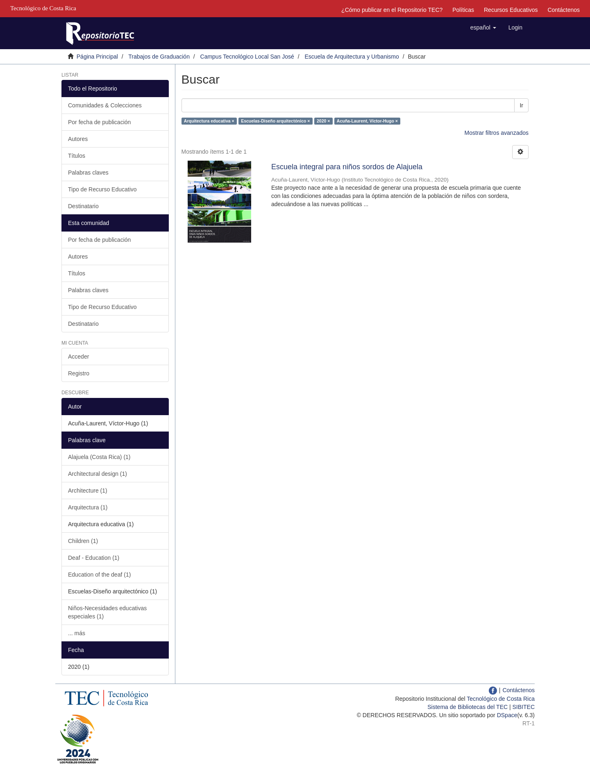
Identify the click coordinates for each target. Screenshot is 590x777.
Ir (521, 105)
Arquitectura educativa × (209, 120)
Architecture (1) (87, 490)
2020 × (323, 120)
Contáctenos (563, 10)
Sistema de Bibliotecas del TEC (467, 707)
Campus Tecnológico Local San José (247, 56)
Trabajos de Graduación (159, 56)
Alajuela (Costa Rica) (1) (99, 457)
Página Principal (97, 56)
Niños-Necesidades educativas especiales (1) (107, 612)
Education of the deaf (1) (99, 574)
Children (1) (83, 541)
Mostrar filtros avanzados (497, 133)
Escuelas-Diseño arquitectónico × (275, 120)
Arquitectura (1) (87, 507)
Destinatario (83, 206)
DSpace (507, 715)
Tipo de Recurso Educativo (102, 189)
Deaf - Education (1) (93, 557)
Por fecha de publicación (99, 122)
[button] (483, 27)
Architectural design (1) (97, 473)
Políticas (463, 10)
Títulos (76, 155)
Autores (78, 139)
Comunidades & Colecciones (105, 105)
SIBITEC (524, 707)
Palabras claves (88, 172)
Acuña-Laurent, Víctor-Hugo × (367, 120)
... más (76, 633)
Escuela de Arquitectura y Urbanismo (351, 56)
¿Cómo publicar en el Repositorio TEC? (391, 10)
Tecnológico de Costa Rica (501, 698)
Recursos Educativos (511, 10)
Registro (78, 373)
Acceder (78, 356)
